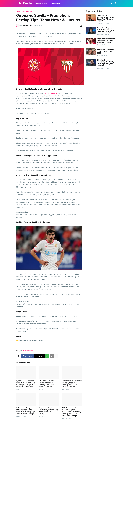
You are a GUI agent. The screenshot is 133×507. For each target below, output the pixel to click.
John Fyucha (24, 3)
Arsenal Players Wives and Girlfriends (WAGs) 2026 (106, 51)
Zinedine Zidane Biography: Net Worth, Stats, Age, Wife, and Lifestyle (105, 63)
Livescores (55, 3)
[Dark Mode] (111, 3)
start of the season (51, 93)
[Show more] (56, 356)
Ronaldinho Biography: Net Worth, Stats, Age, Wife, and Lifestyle (105, 30)
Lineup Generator (42, 3)
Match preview (27, 11)
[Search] (115, 3)
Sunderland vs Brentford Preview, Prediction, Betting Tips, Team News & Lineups (72, 384)
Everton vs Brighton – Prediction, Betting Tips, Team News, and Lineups (48, 411)
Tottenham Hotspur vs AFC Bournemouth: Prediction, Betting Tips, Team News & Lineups (26, 411)
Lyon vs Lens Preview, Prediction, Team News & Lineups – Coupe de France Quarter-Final (25, 384)
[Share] (80, 25)
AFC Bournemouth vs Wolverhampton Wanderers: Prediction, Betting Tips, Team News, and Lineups (71, 412)
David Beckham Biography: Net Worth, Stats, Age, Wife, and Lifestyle (105, 18)
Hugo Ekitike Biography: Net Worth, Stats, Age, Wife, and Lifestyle (106, 40)
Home (18, 11)
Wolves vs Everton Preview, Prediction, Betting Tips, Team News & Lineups (47, 384)
